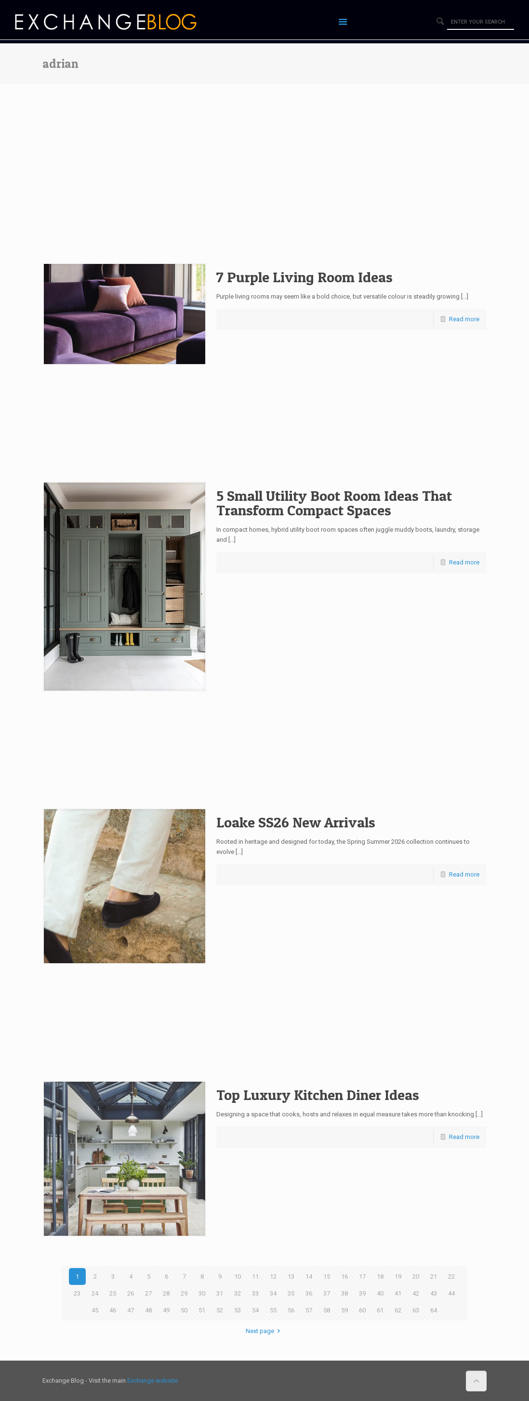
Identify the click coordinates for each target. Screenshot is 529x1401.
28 (166, 1293)
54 (255, 1310)
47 (130, 1310)
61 (380, 1310)
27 (148, 1293)
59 (344, 1310)
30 (201, 1293)
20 (415, 1276)
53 (237, 1310)
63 (415, 1310)
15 (326, 1276)
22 (451, 1276)
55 (273, 1310)
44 (451, 1293)
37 (326, 1293)
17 (362, 1276)
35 (291, 1293)
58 (326, 1310)
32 (237, 1293)
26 (130, 1293)
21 (433, 1276)
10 (237, 1276)
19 (398, 1276)
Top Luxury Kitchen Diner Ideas (317, 1094)
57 (308, 1310)
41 (398, 1293)
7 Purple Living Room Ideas (304, 277)
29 (184, 1293)
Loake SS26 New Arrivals (295, 822)
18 (380, 1276)
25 (112, 1293)
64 (433, 1310)
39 (362, 1293)
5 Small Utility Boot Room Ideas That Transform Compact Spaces (334, 503)
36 (308, 1293)
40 (380, 1293)
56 (291, 1310)
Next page (264, 1331)
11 (255, 1276)
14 (308, 1276)
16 (344, 1276)
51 (201, 1310)
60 (362, 1310)
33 (255, 1293)
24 (95, 1293)
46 (112, 1310)
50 (184, 1310)
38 (344, 1293)
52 (219, 1310)
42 (415, 1293)
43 (433, 1293)
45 (95, 1310)
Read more (464, 319)
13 (291, 1276)
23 (77, 1293)
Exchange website (152, 1380)
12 (273, 1276)
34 (273, 1293)
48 (148, 1310)
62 (398, 1310)
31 (219, 1293)
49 (166, 1310)
